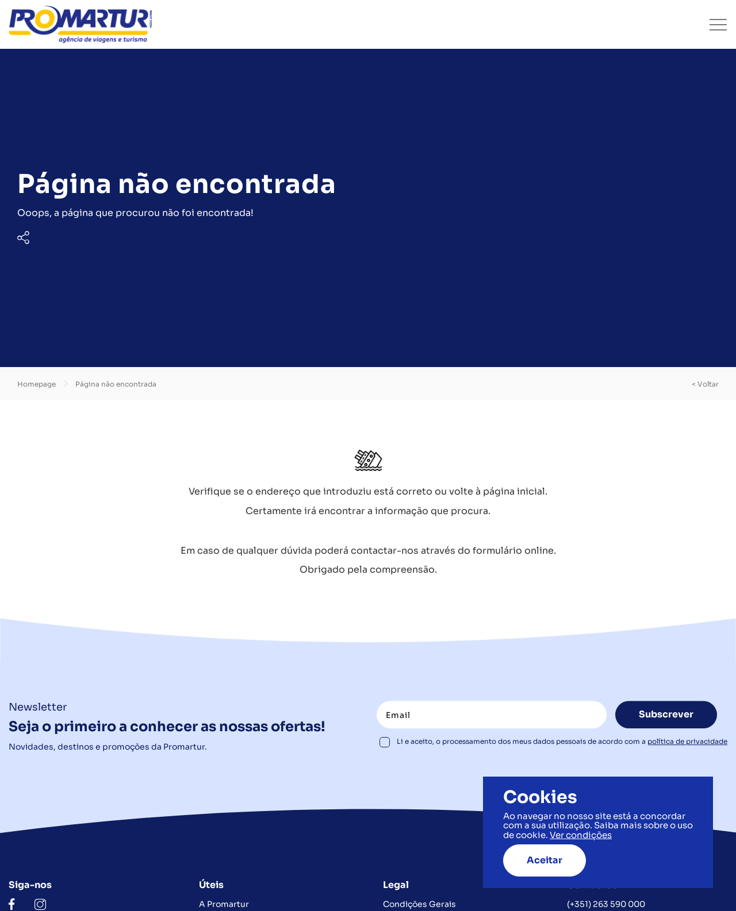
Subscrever (666, 715)
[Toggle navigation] (718, 24)
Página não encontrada (115, 384)
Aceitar (544, 860)
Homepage (36, 384)
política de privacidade (687, 742)
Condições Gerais (419, 904)
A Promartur (224, 904)
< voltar (705, 384)
